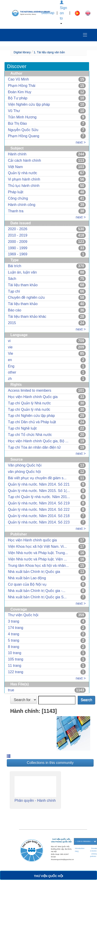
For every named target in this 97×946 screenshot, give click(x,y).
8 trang (13, 647)
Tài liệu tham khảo (23, 285)
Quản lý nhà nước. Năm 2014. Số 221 (39, 484)
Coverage (18, 609)
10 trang (14, 653)
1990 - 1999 (17, 248)
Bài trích (14, 266)
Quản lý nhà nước (22, 173)
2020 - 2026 (17, 229)
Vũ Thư (14, 111)
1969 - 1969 (17, 254)
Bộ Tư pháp (17, 98)
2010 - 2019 (17, 235)
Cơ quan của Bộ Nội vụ (27, 584)
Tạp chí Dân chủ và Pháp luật (32, 422)
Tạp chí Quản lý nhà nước (29, 409)
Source (16, 459)
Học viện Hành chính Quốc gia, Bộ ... (38, 441)
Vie (10, 353)
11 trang (14, 665)
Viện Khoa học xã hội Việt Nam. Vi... (37, 546)
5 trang (13, 640)
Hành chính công (21, 205)
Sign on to (63, 12)
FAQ (77, 851)
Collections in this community (50, 763)
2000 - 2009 (17, 242)
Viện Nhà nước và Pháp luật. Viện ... (37, 559)
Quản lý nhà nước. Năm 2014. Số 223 (39, 522)
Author (16, 73)
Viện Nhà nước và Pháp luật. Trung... (38, 553)
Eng (11, 366)
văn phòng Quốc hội (24, 472)
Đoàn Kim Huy (19, 92)
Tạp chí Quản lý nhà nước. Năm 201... (39, 497)
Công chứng (18, 198)
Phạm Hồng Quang (23, 136)
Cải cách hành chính (24, 160)
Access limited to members (29, 390)
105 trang (15, 659)
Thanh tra (15, 211)
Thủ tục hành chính (23, 186)
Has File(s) (19, 684)
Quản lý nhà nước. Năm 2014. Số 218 (39, 516)
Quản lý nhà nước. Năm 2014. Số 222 (39, 509)
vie (10, 347)
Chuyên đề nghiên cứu (26, 297)
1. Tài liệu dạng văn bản (49, 52)
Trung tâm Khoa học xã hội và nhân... (38, 565)
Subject (17, 148)
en (10, 360)
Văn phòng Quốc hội (24, 465)
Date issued (20, 223)
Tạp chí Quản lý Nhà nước (29, 403)
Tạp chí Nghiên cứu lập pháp (31, 416)
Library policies (93, 855)
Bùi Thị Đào (17, 123)
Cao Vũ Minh (18, 79)
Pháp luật (15, 192)
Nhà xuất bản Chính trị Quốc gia (34, 572)
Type (14, 260)
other (12, 372)
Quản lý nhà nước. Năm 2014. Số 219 (39, 503)
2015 (12, 323)
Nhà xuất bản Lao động (27, 578)
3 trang (13, 621)
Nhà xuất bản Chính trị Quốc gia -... (36, 591)
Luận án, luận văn (22, 272)
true (11, 690)
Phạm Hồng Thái (21, 86)
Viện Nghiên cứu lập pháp (29, 104)
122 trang (15, 672)
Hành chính (17, 154)
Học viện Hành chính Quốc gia (33, 397)
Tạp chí (14, 291)
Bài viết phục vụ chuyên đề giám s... (37, 478)
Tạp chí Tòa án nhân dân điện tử (34, 447)
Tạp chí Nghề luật (22, 428)
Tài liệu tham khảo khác (27, 316)
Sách (12, 279)
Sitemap (47, 13)
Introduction (80, 848)
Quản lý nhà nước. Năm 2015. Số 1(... (39, 491)
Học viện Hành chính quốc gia (32, 540)
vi (9, 341)
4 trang (13, 634)
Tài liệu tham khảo (23, 304)
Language (19, 335)
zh (10, 379)
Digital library (22, 52)
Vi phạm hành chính (24, 179)
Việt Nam (15, 167)
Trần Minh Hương (22, 117)
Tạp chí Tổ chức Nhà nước (30, 435)
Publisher (18, 534)
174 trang (15, 628)
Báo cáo (14, 310)
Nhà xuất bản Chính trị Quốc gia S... (37, 597)
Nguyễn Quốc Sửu (23, 130)
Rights (16, 384)
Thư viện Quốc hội (23, 615)
